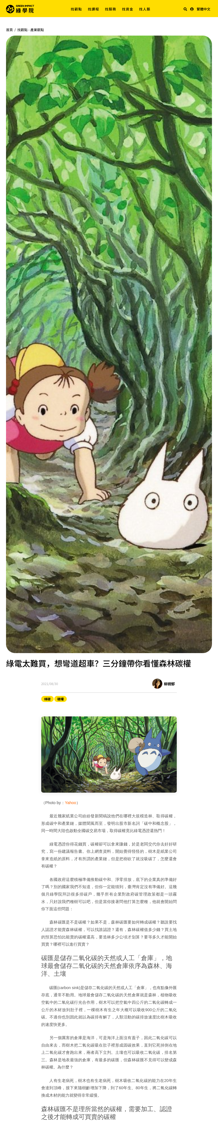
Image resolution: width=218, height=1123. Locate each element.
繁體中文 (203, 8)
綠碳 (47, 699)
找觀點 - (30, 29)
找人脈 (145, 8)
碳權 (60, 699)
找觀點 (76, 8)
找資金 (128, 8)
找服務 (110, 8)
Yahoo (70, 802)
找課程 (93, 8)
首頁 (9, 29)
